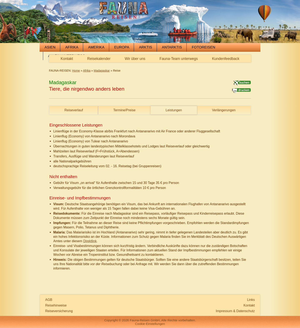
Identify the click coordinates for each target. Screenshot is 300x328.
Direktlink (89, 241)
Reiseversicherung (59, 311)
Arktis (145, 47)
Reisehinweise (56, 305)
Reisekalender (99, 59)
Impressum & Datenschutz (235, 311)
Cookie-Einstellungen (150, 323)
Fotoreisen (203, 47)
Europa (121, 47)
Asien (50, 47)
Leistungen (174, 110)
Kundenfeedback (225, 59)
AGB (48, 299)
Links (251, 299)
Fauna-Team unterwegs (179, 59)
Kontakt (67, 59)
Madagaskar (102, 70)
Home (76, 70)
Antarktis (172, 47)
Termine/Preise (124, 110)
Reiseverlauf (73, 110)
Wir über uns (135, 59)
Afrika (71, 47)
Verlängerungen (224, 110)
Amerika (96, 47)
